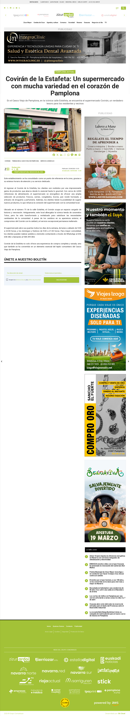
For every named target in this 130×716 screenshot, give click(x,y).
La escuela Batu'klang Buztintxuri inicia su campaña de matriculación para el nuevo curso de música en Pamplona (105, 614)
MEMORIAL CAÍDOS (71, 2)
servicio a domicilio (47, 161)
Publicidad (78, 626)
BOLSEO (62, 2)
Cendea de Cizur (39, 22)
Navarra (79, 22)
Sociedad (71, 22)
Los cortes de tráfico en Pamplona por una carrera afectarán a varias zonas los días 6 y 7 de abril (105, 598)
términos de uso (20, 280)
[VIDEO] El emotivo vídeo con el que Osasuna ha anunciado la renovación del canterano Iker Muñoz (105, 566)
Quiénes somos (58, 626)
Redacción (16, 167)
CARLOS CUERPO (82, 2)
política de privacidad (34, 280)
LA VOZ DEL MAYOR (94, 2)
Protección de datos (77, 632)
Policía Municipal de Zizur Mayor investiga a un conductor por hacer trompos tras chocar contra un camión (104, 574)
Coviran (7, 161)
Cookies (57, 632)
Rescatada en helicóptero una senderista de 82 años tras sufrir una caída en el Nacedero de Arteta (104, 590)
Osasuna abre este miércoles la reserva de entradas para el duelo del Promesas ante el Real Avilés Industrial (104, 606)
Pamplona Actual (65, 72)
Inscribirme (61, 280)
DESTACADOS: (34, 2)
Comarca (63, 22)
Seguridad (65, 632)
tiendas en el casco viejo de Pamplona (25, 161)
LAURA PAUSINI (54, 2)
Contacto (69, 626)
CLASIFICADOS (44, 2)
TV (106, 22)
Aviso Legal (48, 632)
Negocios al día (97, 22)
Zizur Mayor (27, 22)
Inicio (49, 626)
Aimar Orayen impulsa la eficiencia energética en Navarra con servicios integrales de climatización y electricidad (105, 558)
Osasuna (87, 22)
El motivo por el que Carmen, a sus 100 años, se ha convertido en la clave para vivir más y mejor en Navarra (104, 582)
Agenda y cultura (52, 22)
